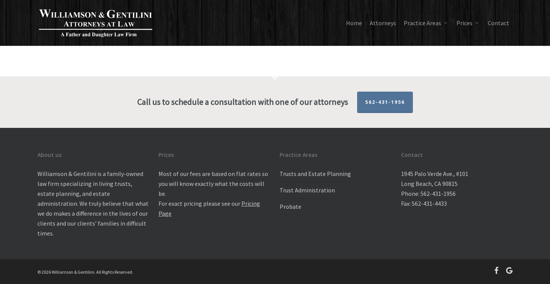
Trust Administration (307, 190)
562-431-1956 (385, 102)
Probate (290, 206)
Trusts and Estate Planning (315, 174)
